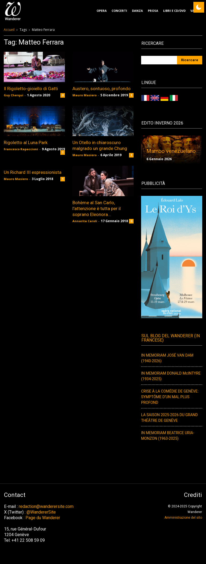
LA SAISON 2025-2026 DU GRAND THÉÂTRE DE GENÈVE (169, 417)
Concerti (119, 11)
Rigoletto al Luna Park (25, 142)
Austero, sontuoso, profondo (101, 88)
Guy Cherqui (13, 95)
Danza (137, 11)
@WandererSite (41, 512)
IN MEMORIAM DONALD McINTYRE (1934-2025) (171, 376)
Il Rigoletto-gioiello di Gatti (31, 88)
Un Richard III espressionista (32, 172)
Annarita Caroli (84, 221)
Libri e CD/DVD (174, 11)
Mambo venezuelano (171, 151)
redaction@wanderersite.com (46, 506)
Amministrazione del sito (183, 517)
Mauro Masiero (84, 95)
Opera (102, 11)
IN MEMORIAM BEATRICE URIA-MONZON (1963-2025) (167, 435)
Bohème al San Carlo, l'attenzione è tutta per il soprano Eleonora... (96, 208)
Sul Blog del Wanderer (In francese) (170, 338)
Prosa (153, 11)
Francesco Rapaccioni (21, 149)
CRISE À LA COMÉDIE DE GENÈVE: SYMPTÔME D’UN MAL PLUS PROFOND (169, 397)
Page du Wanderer (42, 517)
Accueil (9, 29)
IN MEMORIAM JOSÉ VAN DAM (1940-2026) (167, 358)
